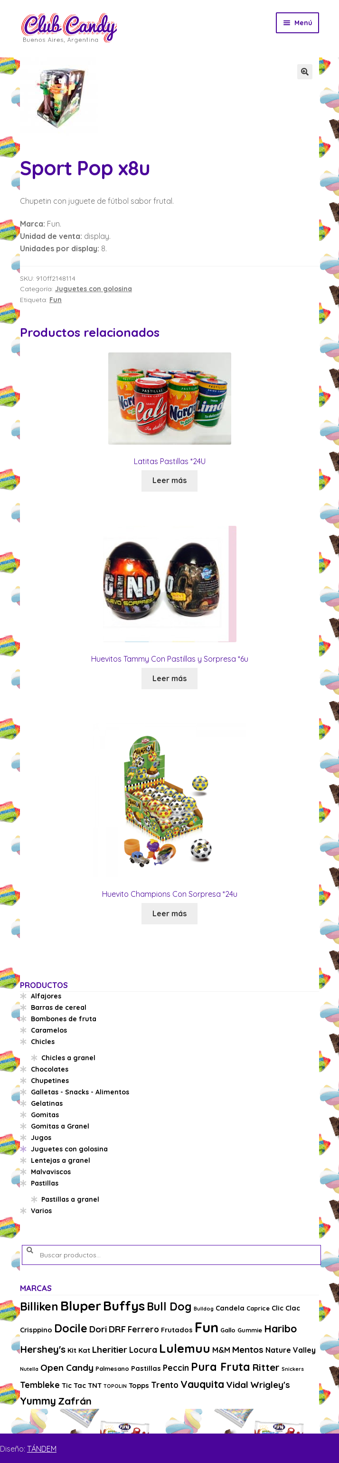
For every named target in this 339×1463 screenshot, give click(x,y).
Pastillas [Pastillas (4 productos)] (146, 1368)
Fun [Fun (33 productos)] (206, 1327)
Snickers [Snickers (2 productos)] (293, 1369)
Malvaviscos (51, 1172)
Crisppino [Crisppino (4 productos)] (36, 1329)
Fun (55, 299)
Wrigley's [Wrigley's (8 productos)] (270, 1384)
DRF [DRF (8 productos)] (117, 1329)
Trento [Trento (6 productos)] (165, 1385)
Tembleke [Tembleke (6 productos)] (40, 1385)
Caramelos (49, 1030)
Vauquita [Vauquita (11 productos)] (202, 1384)
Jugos (41, 1137)
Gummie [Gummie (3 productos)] (249, 1330)
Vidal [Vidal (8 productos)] (237, 1384)
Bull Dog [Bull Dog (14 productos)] (169, 1306)
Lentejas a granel (60, 1160)
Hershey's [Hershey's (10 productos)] (43, 1349)
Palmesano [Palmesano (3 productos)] (112, 1368)
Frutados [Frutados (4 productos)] (177, 1329)
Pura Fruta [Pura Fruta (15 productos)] (220, 1367)
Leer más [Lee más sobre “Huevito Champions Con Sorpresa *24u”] (169, 913)
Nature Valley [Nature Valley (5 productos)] (290, 1350)
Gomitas (45, 1115)
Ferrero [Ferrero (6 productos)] (143, 1329)
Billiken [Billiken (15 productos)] (39, 1306)
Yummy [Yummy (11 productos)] (38, 1401)
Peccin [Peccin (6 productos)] (176, 1368)
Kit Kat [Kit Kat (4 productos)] (78, 1350)
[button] (304, 71)
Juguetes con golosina (93, 289)
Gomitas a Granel (60, 1126)
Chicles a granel (68, 1058)
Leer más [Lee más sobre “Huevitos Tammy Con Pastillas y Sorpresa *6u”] (169, 678)
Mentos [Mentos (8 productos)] (248, 1349)
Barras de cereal (58, 1007)
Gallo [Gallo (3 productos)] (227, 1330)
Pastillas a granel (70, 1199)
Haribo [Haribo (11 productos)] (280, 1328)
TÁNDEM (41, 1449)
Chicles (43, 1041)
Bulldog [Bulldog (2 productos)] (204, 1308)
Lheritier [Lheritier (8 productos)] (109, 1349)
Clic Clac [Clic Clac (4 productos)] (286, 1307)
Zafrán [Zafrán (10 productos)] (75, 1401)
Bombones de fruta (63, 1019)
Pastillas (44, 1183)
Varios (41, 1210)
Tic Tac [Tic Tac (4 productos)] (74, 1385)
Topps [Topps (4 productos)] (139, 1385)
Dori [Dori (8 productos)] (98, 1329)
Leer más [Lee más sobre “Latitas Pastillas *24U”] (169, 480)
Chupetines (50, 1080)
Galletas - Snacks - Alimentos (80, 1092)
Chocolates (49, 1069)
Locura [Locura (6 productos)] (143, 1350)
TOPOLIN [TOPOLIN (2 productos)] (115, 1386)
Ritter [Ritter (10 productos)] (266, 1367)
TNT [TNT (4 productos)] (95, 1385)
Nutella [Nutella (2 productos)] (29, 1369)
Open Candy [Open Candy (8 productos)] (67, 1367)
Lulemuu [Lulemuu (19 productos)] (184, 1348)
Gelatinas (47, 1103)
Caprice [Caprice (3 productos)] (258, 1308)
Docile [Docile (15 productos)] (70, 1328)
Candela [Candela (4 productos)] (230, 1307)
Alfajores (46, 996)
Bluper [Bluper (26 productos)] (80, 1305)
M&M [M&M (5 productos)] (221, 1350)
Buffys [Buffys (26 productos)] (124, 1305)
